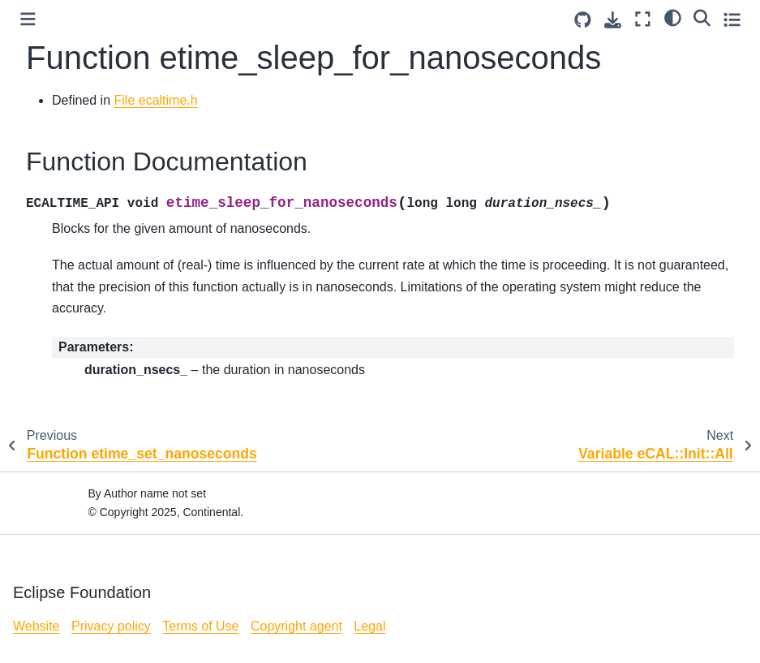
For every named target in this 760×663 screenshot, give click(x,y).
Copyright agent (296, 626)
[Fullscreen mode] (643, 19)
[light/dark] (673, 17)
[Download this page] (613, 19)
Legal (369, 626)
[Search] (702, 17)
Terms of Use (200, 626)
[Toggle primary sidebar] (28, 19)
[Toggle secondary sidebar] (732, 19)
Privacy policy (111, 626)
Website (36, 626)
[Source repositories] (583, 19)
